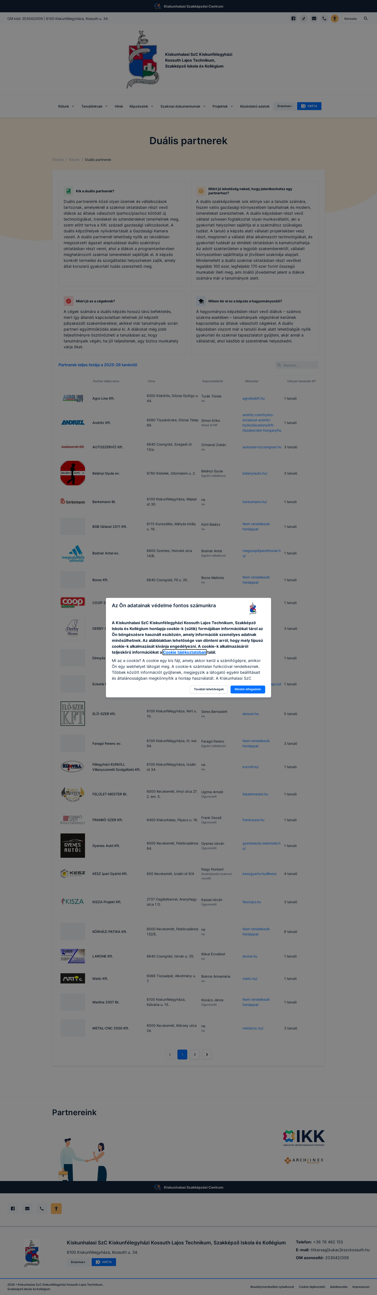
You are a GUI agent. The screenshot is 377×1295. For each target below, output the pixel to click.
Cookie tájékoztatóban (184, 652)
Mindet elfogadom (248, 689)
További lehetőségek (209, 689)
